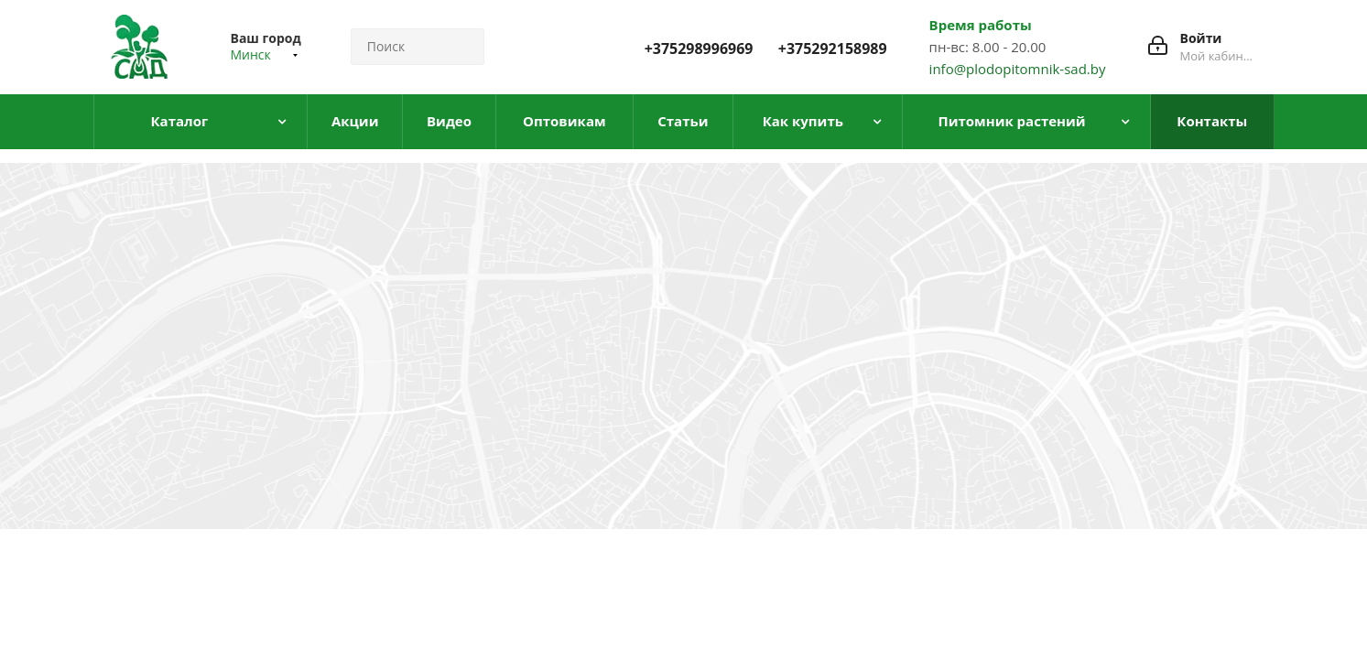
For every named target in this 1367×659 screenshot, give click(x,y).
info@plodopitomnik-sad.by (1017, 68)
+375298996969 (699, 48)
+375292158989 (832, 48)
